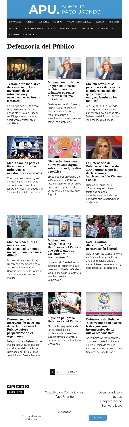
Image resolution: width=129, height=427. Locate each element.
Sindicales (114, 22)
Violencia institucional (78, 22)
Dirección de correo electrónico (31, 417)
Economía (44, 22)
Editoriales (15, 22)
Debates (51, 28)
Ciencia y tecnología (32, 28)
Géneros (57, 22)
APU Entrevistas (106, 28)
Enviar (97, 417)
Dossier (13, 28)
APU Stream (88, 28)
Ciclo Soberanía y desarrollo (24, 35)
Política (30, 22)
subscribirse (15, 391)
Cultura (100, 22)
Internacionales (68, 28)
